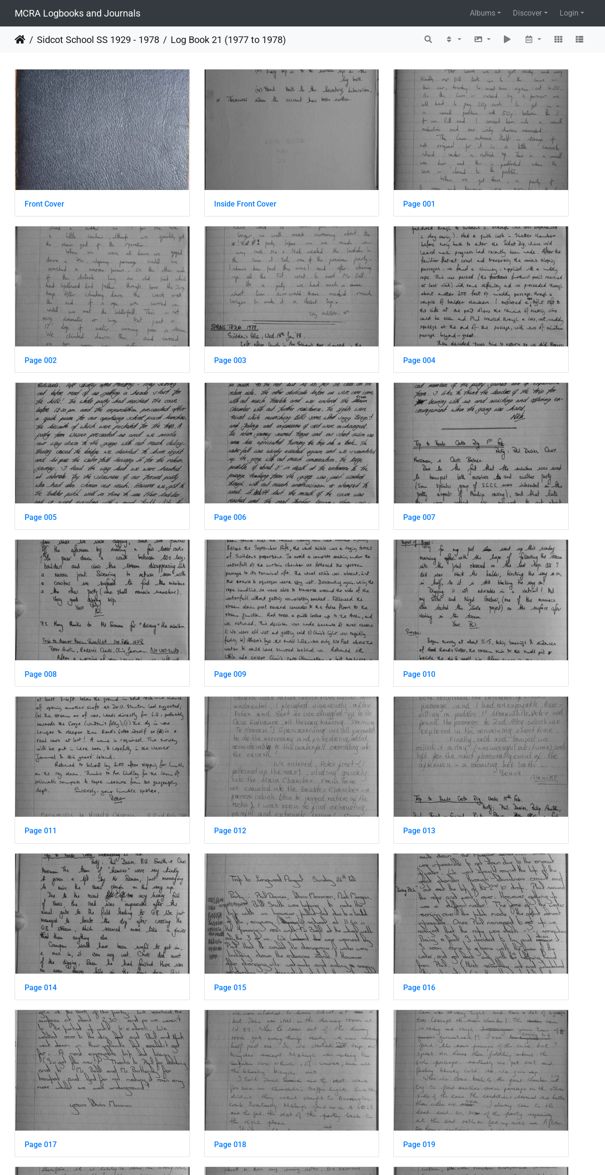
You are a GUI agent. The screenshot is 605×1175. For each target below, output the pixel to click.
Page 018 (483, 686)
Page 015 (41, 686)
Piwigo (322, 1154)
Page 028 (188, 1069)
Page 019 (41, 814)
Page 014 (483, 558)
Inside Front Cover (203, 174)
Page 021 (336, 814)
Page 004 (188, 302)
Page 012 (188, 558)
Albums (482, 13)
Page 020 (188, 814)
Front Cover (44, 174)
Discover (527, 13)
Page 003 (41, 302)
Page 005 (336, 302)
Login (569, 13)
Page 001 (336, 174)
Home (20, 40)
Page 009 (336, 430)
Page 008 (188, 430)
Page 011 (41, 558)
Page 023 (41, 941)
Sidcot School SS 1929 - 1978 (98, 39)
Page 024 (188, 941)
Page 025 (336, 941)
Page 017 (336, 686)
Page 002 (483, 174)
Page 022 (483, 814)
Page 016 (188, 686)
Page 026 (483, 941)
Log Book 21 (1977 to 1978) (228, 39)
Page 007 (41, 430)
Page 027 (41, 1069)
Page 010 (483, 430)
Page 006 (483, 302)
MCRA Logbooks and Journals (77, 13)
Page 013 (336, 558)
